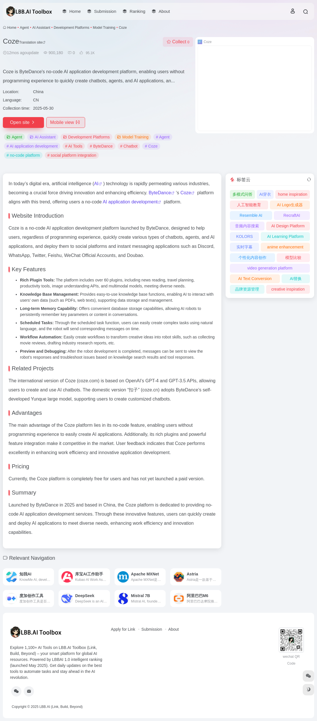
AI (96, 183)
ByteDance (160, 192)
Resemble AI (251, 215)
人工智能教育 (249, 205)
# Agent (163, 137)
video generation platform (269, 268)
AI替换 (296, 278)
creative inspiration (288, 289)
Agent (24, 28)
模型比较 (293, 257)
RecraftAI (292, 215)
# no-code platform (23, 155)
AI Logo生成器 (290, 205)
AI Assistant (41, 28)
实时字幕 (244, 247)
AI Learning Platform (285, 236)
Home (11, 28)
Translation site (32, 42)
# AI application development (32, 146)
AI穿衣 (265, 194)
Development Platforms (71, 28)
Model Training (104, 28)
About (173, 629)
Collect (177, 41)
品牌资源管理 (247, 289)
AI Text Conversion (255, 278)
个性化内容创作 (252, 257)
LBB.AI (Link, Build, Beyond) (61, 707)
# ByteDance (101, 146)
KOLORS (244, 236)
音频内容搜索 (247, 226)
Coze (185, 192)
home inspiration (292, 194)
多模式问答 (242, 194)
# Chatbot (129, 146)
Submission (151, 629)
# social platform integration (71, 155)
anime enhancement (285, 247)
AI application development (130, 201)
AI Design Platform (288, 226)
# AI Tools (73, 146)
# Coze (151, 146)
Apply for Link (123, 629)
